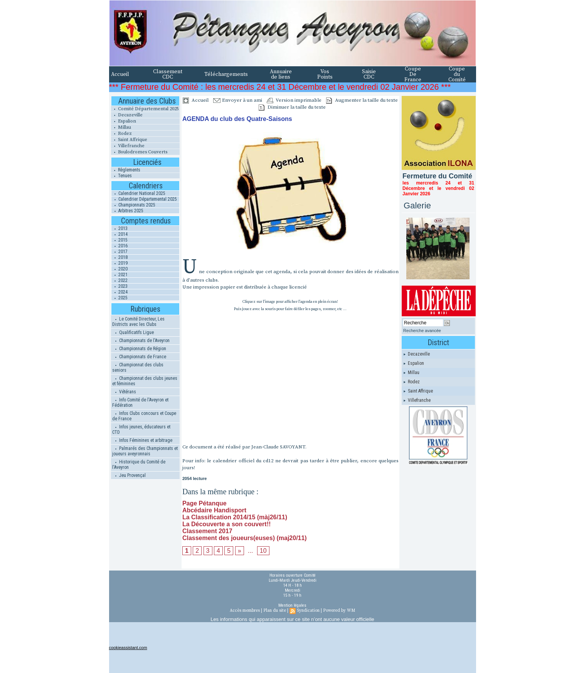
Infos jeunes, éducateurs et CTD (141, 429)
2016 (119, 245)
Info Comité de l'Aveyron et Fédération (140, 402)
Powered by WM (339, 610)
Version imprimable (294, 100)
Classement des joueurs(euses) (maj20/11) (244, 538)
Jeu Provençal (129, 475)
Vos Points (325, 74)
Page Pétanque (204, 503)
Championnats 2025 (133, 205)
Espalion (123, 121)
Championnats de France (139, 356)
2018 (119, 257)
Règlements (125, 170)
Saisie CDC (369, 74)
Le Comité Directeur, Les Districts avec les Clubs (138, 321)
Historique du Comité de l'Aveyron (138, 464)
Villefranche (128, 146)
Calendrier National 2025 (138, 193)
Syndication (308, 610)
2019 (119, 263)
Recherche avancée (422, 330)
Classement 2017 (207, 531)
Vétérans (124, 391)
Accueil (120, 74)
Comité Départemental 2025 (145, 109)
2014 (119, 234)
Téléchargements (226, 74)
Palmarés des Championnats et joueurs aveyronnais (145, 451)
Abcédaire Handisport (214, 510)
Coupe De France (412, 74)
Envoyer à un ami (237, 100)
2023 (119, 286)
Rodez (121, 133)
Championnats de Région (139, 348)
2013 (119, 228)
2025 (119, 297)
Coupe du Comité (457, 74)
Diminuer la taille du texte (292, 107)
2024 (119, 292)
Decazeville (127, 115)
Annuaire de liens (281, 74)
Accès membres (245, 610)
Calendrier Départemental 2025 (144, 199)
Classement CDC (167, 74)
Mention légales (292, 605)
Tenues (121, 175)
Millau (121, 127)
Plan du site (274, 610)
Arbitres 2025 (127, 210)
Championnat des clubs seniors (137, 367)
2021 (119, 274)
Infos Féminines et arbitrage (142, 440)
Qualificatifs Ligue (133, 332)
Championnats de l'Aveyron (141, 340)
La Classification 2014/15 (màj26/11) (234, 517)
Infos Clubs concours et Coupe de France (144, 416)
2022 (119, 280)
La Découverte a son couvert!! (226, 524)
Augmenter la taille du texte (362, 100)
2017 (119, 251)
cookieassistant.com (128, 647)
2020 (119, 269)
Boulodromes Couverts (139, 152)
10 (263, 550)
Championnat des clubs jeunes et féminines (144, 381)
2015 (119, 240)
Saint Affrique (129, 140)
